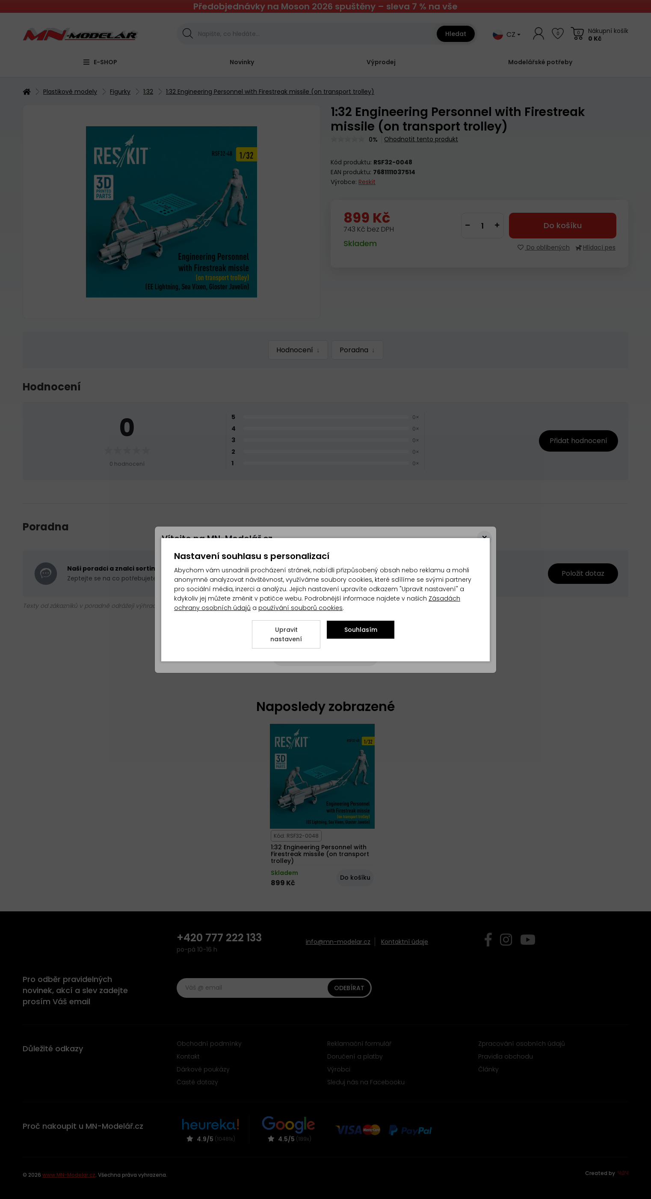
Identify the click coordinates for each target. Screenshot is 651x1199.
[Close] (484, 538)
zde (265, 552)
